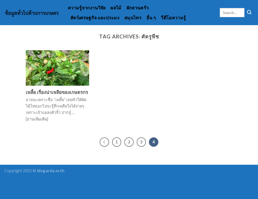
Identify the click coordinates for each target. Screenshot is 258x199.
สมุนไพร (132, 17)
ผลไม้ (115, 7)
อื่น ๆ (151, 17)
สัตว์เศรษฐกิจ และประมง (94, 17)
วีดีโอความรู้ (173, 17)
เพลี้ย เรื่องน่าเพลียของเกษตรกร (57, 92)
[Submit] (249, 12)
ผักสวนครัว (138, 7)
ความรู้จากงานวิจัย (86, 7)
